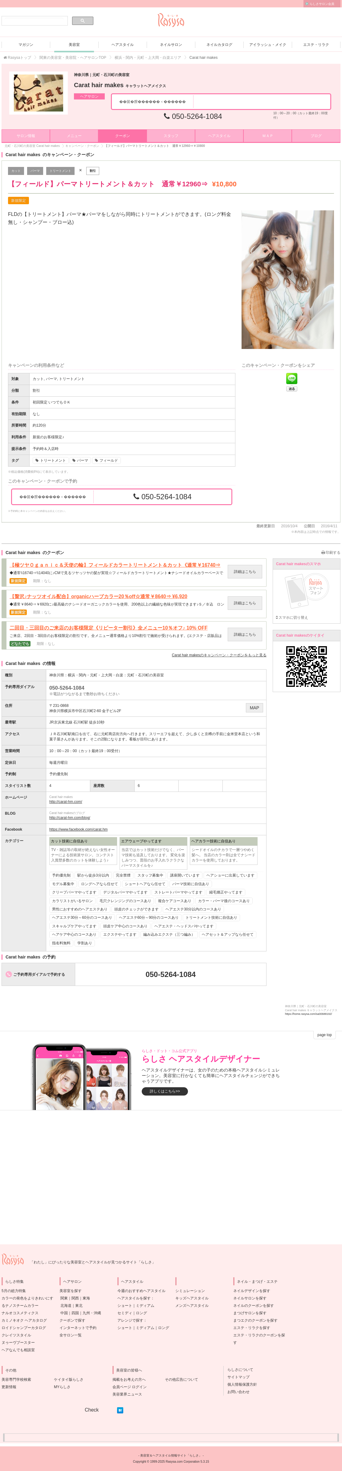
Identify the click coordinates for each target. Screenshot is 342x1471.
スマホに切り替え (292, 617)
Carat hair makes (120, 85)
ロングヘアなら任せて (99, 884)
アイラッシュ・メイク (267, 45)
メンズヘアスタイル (192, 1305)
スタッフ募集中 (150, 875)
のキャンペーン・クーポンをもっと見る (219, 655)
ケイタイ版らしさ (68, 1379)
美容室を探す (70, 1291)
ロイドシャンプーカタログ (24, 1328)
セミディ (124, 1313)
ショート (124, 1305)
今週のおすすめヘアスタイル (141, 1291)
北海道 (65, 1305)
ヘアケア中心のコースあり (74, 934)
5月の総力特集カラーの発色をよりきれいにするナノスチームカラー (27, 1298)
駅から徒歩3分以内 (93, 875)
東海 (86, 1298)
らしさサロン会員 (322, 4)
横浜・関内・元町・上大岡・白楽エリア (148, 57)
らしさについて (238, 1370)
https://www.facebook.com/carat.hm (78, 829)
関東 (64, 1298)
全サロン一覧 (70, 1335)
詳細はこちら (245, 571)
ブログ (316, 136)
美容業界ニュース (127, 1394)
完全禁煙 (123, 875)
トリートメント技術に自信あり (211, 917)
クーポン (122, 136)
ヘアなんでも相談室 (18, 1350)
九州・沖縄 (92, 1313)
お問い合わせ (237, 1392)
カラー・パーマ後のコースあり (224, 901)
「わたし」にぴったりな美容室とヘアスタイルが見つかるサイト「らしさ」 (93, 1262)
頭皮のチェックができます (136, 909)
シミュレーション (190, 1291)
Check (92, 1409)
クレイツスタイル (16, 1335)
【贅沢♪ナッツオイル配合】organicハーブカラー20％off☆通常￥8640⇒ (98, 596)
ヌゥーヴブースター (18, 1342)
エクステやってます (119, 934)
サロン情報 (26, 136)
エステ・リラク (316, 45)
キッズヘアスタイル (192, 1298)
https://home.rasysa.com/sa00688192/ (308, 1013)
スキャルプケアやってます (74, 926)
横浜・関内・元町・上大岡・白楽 (95, 675)
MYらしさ (62, 1387)
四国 (75, 1313)
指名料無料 (61, 943)
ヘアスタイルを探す (134, 1298)
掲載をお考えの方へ (129, 1379)
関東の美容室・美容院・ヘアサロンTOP (72, 57)
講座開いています (185, 875)
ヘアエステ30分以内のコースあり (193, 909)
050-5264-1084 (193, 116)
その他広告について (181, 1379)
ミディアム (145, 1305)
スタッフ (171, 136)
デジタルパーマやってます (125, 892)
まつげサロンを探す (250, 1313)
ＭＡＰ (267, 136)
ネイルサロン (171, 45)
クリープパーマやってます (74, 892)
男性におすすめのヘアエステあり (80, 909)
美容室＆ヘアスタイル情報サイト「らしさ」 (171, 1455)
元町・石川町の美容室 (145, 675)
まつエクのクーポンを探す (255, 1320)
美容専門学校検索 (16, 1379)
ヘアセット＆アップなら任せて (228, 934)
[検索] (34, 21)
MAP (254, 707)
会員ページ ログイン (129, 1387)
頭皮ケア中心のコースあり (125, 926)
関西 (75, 1298)
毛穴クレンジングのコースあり (125, 901)
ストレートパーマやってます (178, 892)
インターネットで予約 (77, 1328)
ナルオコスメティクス (20, 1313)
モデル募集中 (63, 884)
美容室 (74, 45)
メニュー (74, 136)
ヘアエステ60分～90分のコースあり (149, 917)
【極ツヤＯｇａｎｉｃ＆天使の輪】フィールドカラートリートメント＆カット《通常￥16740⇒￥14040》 (115, 565)
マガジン (25, 45)
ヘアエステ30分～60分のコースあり (82, 917)
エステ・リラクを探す (251, 1328)
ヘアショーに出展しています (230, 875)
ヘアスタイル (123, 45)
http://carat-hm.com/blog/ (69, 818)
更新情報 (9, 1387)
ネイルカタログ (219, 45)
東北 (79, 1305)
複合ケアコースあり (174, 901)
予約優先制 (61, 875)
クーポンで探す (72, 1320)
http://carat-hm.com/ (65, 802)
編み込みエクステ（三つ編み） (169, 934)
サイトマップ (237, 1377)
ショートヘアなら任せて (145, 884)
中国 (64, 1313)
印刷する (330, 552)
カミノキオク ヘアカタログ (24, 1320)
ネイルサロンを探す (250, 1298)
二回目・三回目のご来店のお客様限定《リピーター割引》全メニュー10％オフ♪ (109, 628)
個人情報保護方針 (240, 1384)
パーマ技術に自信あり (190, 884)
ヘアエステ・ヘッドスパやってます (184, 926)
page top (324, 1035)
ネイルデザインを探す (251, 1291)
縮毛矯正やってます (225, 892)
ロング (141, 1313)
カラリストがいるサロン (72, 901)
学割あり (84, 943)
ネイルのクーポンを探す (253, 1305)
